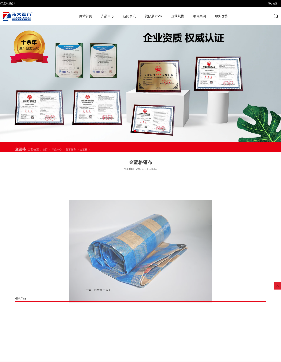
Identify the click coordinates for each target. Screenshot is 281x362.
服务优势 (221, 16)
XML (262, 3)
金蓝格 (83, 152)
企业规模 (177, 16)
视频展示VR (153, 16)
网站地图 (251, 3)
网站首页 (85, 16)
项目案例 (199, 16)
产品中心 (57, 152)
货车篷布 (71, 152)
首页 (44, 152)
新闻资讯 (129, 16)
